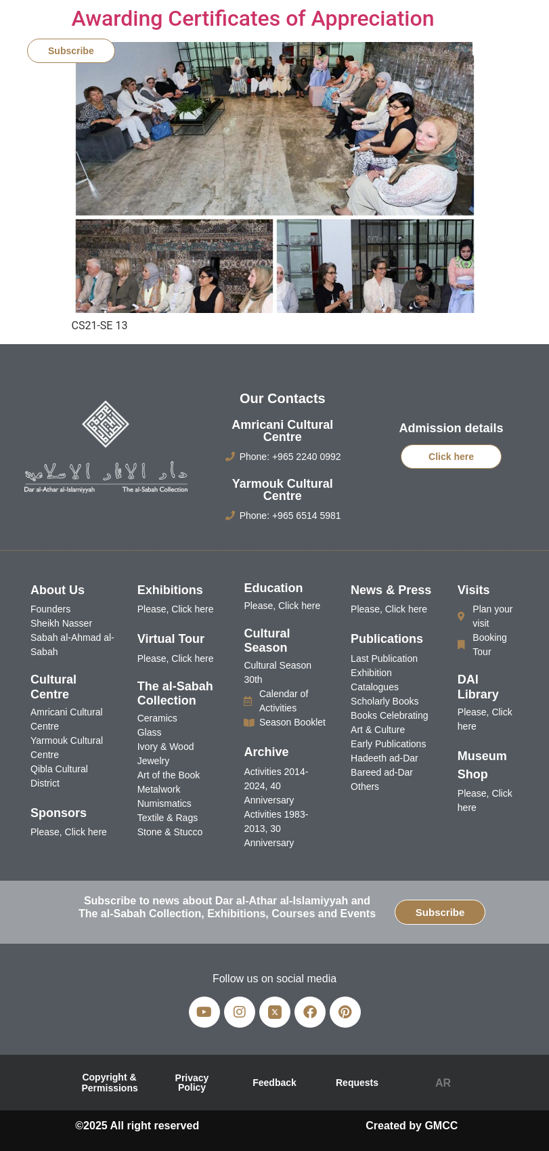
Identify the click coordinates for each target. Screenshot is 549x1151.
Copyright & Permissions (110, 1082)
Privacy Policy (192, 1082)
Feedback (274, 1082)
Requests (357, 1082)
